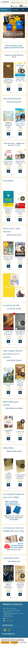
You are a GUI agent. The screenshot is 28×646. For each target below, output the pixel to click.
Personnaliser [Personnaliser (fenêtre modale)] (23, 642)
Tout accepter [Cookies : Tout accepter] (5, 642)
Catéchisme (15, 9)
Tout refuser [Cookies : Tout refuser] (14, 642)
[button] (23, 28)
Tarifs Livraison (8, 620)
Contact (6, 618)
